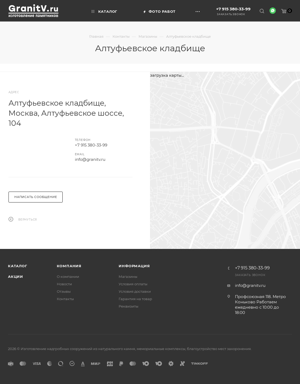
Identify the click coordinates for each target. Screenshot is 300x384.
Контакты (65, 299)
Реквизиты (128, 306)
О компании (68, 276)
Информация (134, 266)
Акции (15, 276)
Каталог (17, 266)
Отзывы (64, 291)
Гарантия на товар (135, 299)
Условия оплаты (133, 284)
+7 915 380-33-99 (233, 8)
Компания (69, 266)
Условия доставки (135, 291)
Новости (64, 284)
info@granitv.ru (90, 159)
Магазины (128, 276)
